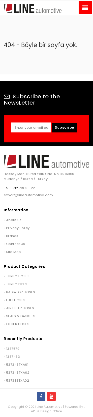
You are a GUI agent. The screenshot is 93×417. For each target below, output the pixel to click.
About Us (14, 220)
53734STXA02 (18, 372)
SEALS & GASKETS (20, 316)
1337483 (13, 356)
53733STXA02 (17, 380)
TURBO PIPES (17, 284)
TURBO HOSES (18, 276)
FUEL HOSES (16, 300)
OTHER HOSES (18, 324)
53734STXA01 (17, 364)
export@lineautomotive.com (28, 195)
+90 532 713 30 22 (19, 188)
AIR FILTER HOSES (20, 308)
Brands (12, 236)
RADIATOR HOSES (20, 292)
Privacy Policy (18, 228)
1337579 (13, 348)
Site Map (13, 251)
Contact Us (15, 243)
